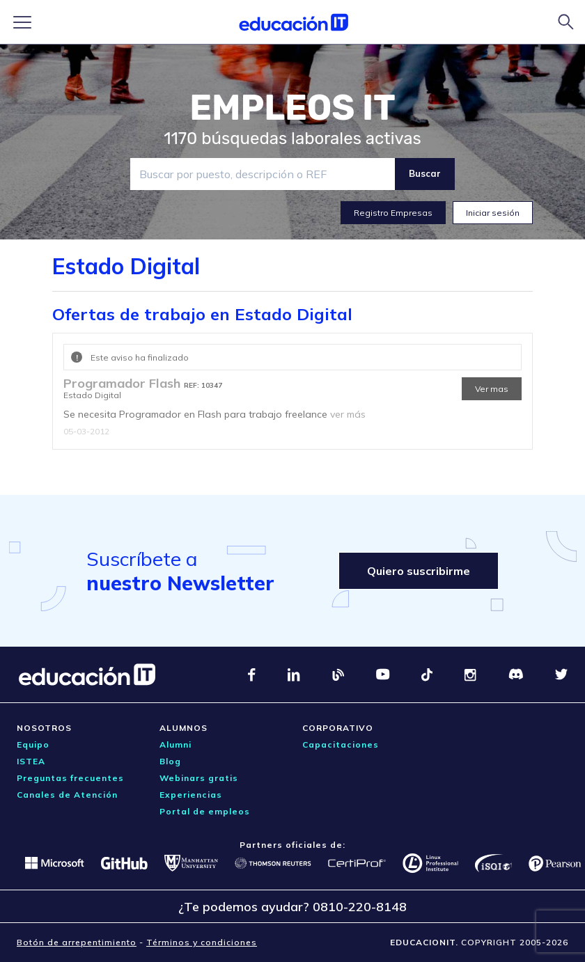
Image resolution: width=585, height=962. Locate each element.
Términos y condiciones (201, 942)
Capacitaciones (340, 744)
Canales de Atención (67, 794)
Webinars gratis (198, 778)
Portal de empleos (204, 811)
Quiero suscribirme (418, 571)
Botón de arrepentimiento (76, 942)
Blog (170, 761)
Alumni (175, 744)
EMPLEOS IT (292, 108)
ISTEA (31, 761)
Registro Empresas (393, 212)
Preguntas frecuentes (70, 778)
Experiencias (190, 794)
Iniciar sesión (493, 212)
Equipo (33, 744)
